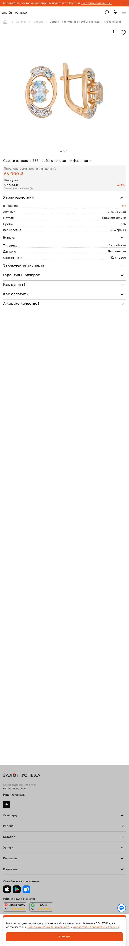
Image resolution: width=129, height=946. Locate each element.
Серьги (38, 21)
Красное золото (114, 217)
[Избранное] (123, 32)
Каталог (21, 21)
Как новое (118, 257)
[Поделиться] (113, 32)
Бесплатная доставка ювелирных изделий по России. (42, 3)
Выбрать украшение (96, 3)
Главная (6, 22)
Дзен (6, 804)
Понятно (64, 936)
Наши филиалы (14, 794)
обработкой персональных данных (96, 927)
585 (123, 223)
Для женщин (117, 251)
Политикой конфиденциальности (48, 927)
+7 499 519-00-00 (14, 788)
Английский (117, 245)
